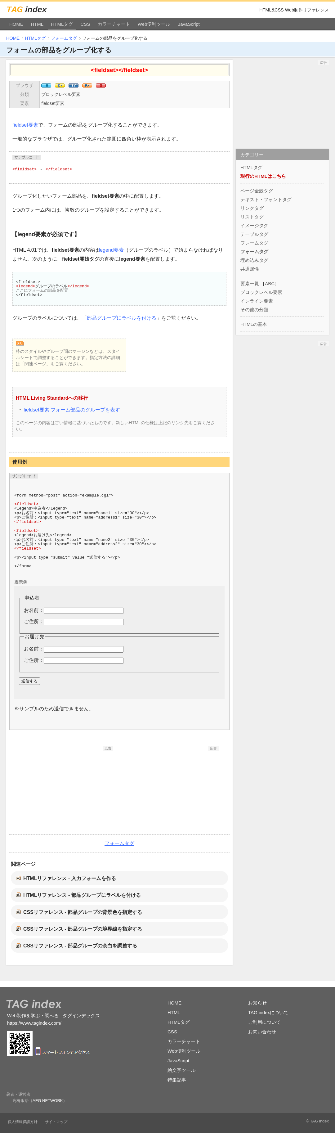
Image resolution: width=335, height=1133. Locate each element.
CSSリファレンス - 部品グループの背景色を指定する (82, 912)
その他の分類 (254, 309)
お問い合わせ (262, 1031)
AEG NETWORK (48, 1100)
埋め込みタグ (254, 260)
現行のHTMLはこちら (263, 176)
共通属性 (249, 269)
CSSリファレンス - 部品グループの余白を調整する (80, 945)
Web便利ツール (154, 24)
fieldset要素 (52, 103)
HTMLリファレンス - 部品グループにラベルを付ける (82, 895)
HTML (37, 24)
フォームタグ (64, 38)
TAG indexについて (268, 1012)
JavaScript (189, 24)
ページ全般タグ (256, 190)
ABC (270, 283)
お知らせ (257, 1002)
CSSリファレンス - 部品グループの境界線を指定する (82, 929)
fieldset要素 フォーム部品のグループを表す (72, 409)
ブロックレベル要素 (60, 94)
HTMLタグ (62, 24)
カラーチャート (114, 24)
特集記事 (177, 1079)
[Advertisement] (66, 789)
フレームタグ (254, 242)
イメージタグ (254, 225)
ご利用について (264, 1022)
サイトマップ (56, 1122)
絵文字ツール (181, 1070)
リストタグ (252, 216)
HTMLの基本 (253, 324)
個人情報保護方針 (23, 1122)
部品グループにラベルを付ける (121, 318)
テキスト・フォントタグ (266, 199)
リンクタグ (252, 208)
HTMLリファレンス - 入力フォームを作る (69, 878)
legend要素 (111, 250)
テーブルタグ (254, 234)
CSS (85, 24)
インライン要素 (256, 300)
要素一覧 (249, 283)
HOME (16, 24)
